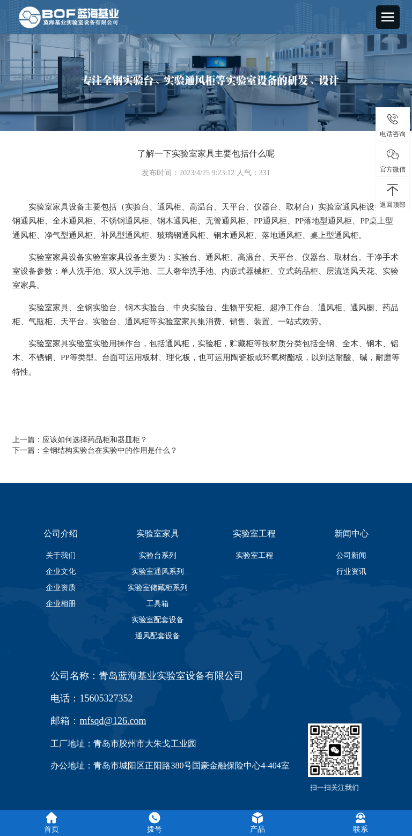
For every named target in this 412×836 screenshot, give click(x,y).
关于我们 (61, 555)
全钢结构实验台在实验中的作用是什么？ (110, 450)
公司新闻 (351, 555)
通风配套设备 (157, 635)
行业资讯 (351, 571)
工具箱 (157, 603)
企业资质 (61, 587)
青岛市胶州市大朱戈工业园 (144, 743)
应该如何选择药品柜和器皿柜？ (95, 440)
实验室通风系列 (157, 571)
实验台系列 (157, 555)
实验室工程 (254, 555)
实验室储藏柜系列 (158, 587)
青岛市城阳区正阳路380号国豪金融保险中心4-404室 (191, 765)
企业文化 (61, 571)
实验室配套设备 (157, 619)
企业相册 (61, 603)
